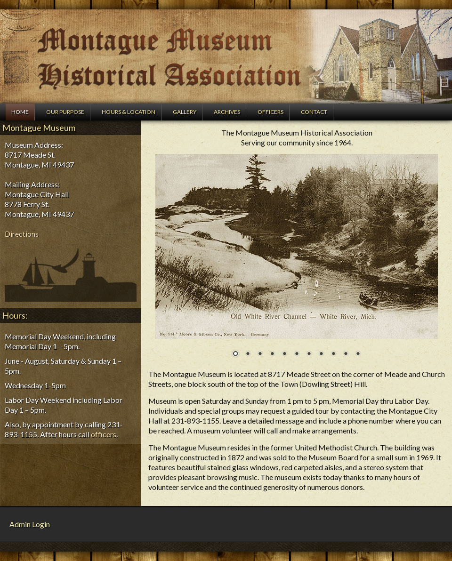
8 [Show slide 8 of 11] (321, 354)
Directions (22, 233)
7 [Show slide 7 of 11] (309, 354)
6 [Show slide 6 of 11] (296, 354)
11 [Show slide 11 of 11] (358, 354)
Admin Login (29, 524)
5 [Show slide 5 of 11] (284, 354)
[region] (296, 261)
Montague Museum (226, 56)
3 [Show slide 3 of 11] (260, 354)
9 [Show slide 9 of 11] (333, 354)
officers (103, 434)
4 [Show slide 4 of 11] (272, 354)
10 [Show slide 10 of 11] (345, 354)
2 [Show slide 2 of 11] (247, 354)
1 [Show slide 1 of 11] (235, 354)
